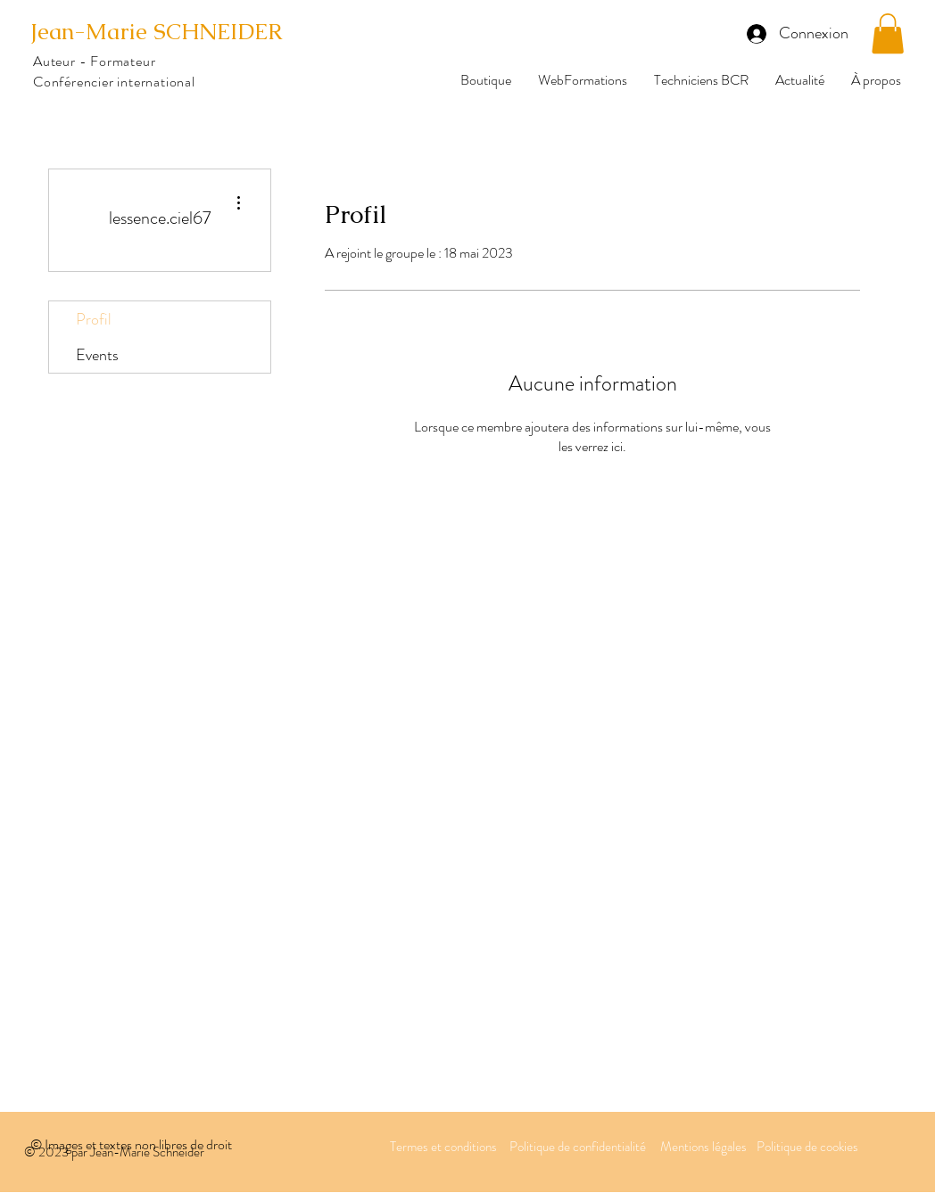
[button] (888, 33)
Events (97, 354)
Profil (94, 319)
